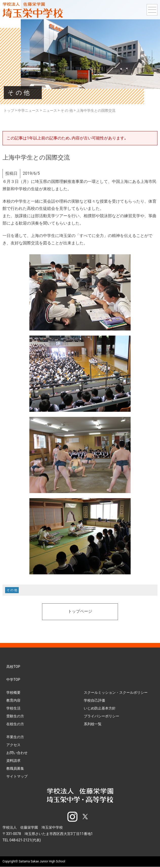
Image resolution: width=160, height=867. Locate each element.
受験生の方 (15, 716)
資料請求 (13, 761)
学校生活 (13, 708)
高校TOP (13, 667)
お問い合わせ (17, 753)
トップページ (80, 612)
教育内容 (13, 700)
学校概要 (13, 692)
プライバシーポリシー (101, 716)
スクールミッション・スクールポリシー (116, 692)
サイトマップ (17, 776)
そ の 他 (12, 590)
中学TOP (13, 679)
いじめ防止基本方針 (100, 708)
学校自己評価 (94, 700)
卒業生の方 (15, 737)
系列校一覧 (93, 724)
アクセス (13, 745)
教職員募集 (15, 768)
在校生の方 (15, 724)
